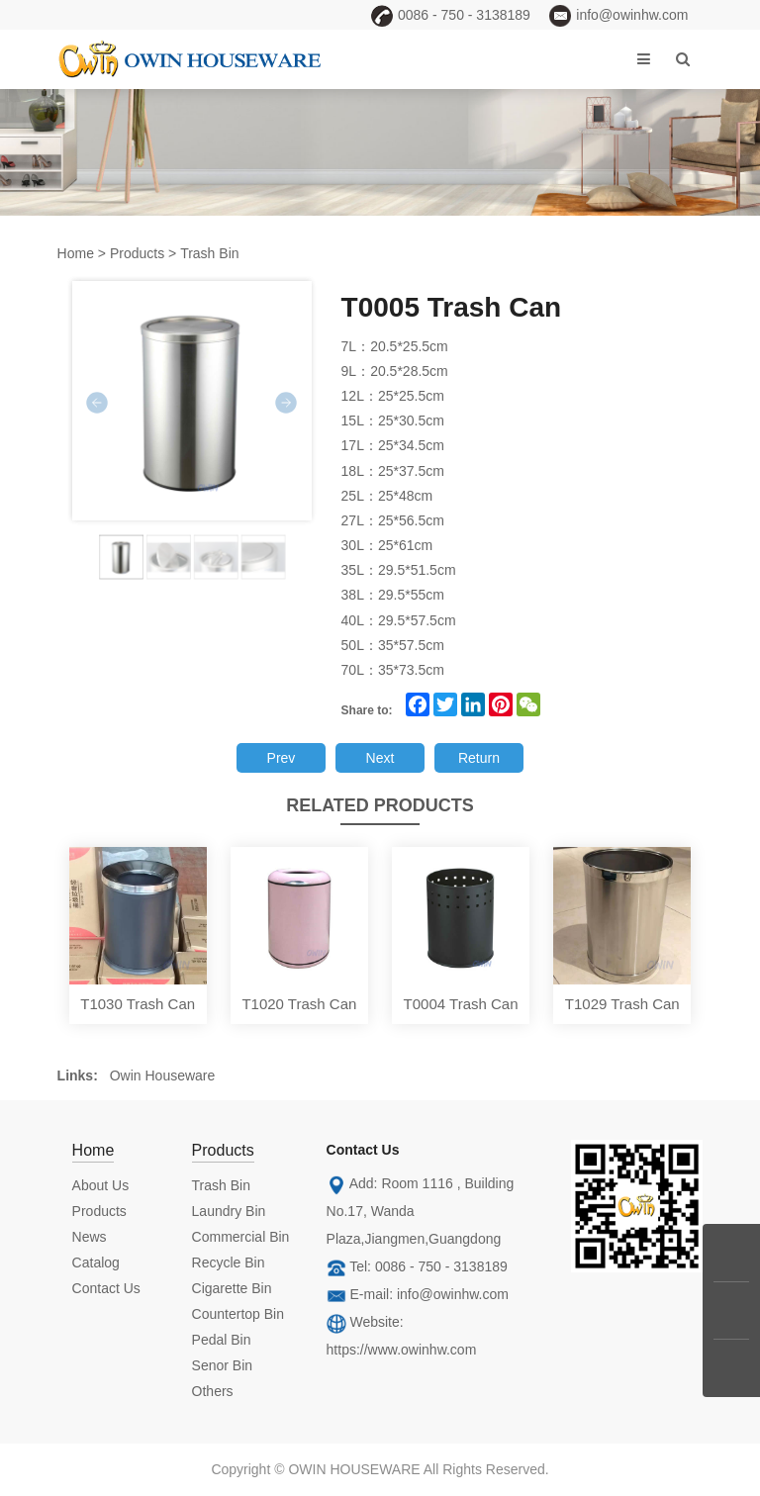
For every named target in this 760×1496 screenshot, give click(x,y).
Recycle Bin (228, 1262)
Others (213, 1391)
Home (75, 253)
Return (479, 758)
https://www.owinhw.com (402, 1349)
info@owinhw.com (453, 1294)
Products (137, 253)
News (89, 1237)
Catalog (96, 1262)
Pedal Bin (221, 1340)
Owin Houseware (163, 1075)
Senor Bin (222, 1365)
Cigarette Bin (232, 1288)
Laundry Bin (229, 1211)
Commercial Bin (241, 1237)
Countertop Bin (238, 1314)
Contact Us (106, 1288)
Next (380, 758)
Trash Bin (209, 253)
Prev (281, 758)
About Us (101, 1185)
